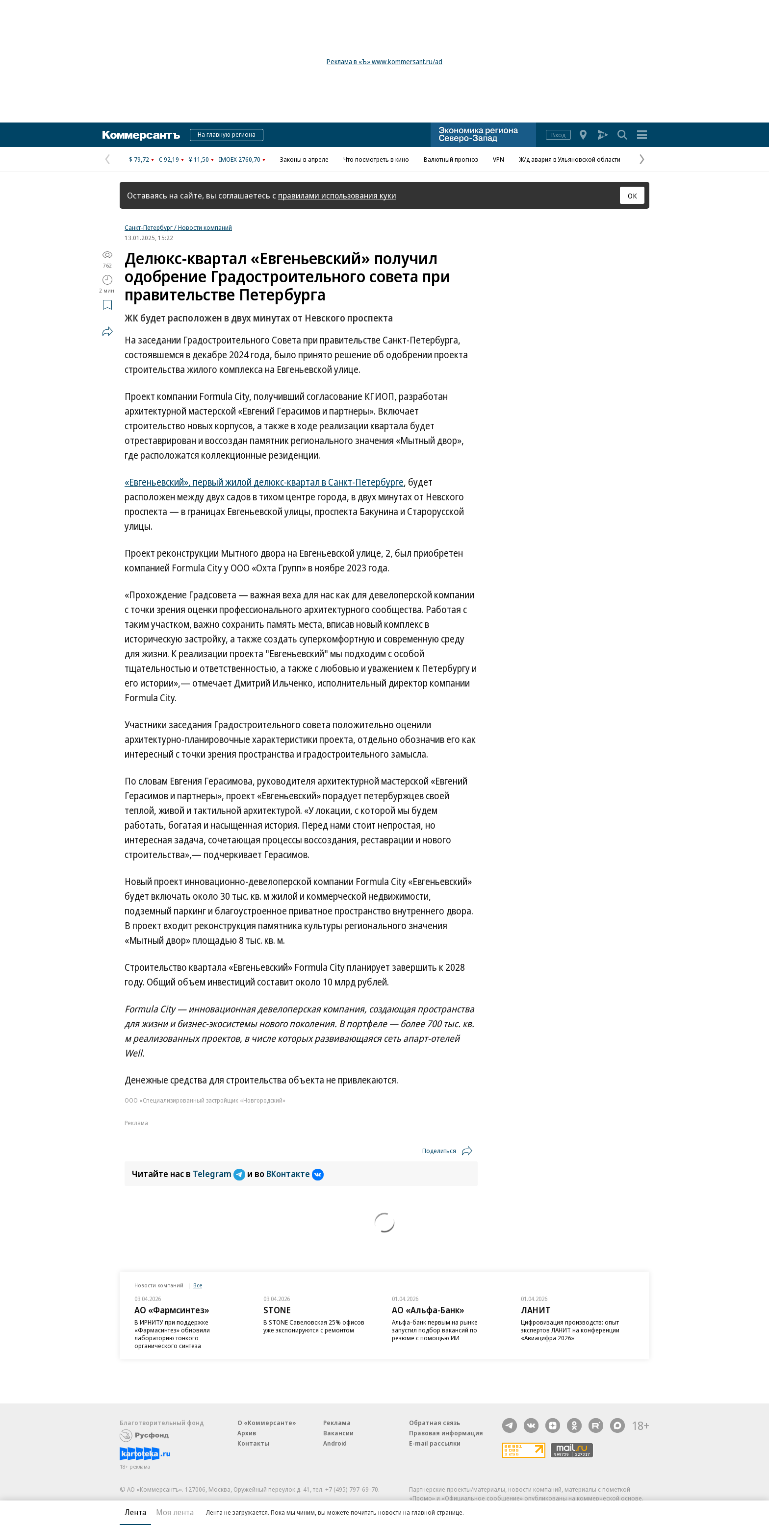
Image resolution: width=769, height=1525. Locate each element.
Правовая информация (446, 1432)
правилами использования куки (337, 195)
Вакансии (338, 1432)
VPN (498, 159)
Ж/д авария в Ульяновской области (569, 159)
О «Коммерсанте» (266, 1422)
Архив (246, 1432)
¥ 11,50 (199, 159)
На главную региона (227, 134)
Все (197, 1285)
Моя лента (175, 1512)
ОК (632, 195)
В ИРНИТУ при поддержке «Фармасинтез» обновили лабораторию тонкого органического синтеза (172, 1334)
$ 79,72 (139, 159)
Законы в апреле (304, 159)
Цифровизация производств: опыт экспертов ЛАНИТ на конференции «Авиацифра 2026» (570, 1330)
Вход (558, 134)
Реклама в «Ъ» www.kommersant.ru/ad (384, 61)
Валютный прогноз (451, 159)
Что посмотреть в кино (376, 159)
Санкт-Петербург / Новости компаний (178, 227)
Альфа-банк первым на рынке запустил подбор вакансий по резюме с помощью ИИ (435, 1330)
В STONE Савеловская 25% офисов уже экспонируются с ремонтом (313, 1326)
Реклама (337, 1422)
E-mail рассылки (435, 1443)
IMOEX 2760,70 (239, 159)
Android (335, 1443)
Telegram (220, 1174)
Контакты (253, 1443)
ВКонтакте (295, 1174)
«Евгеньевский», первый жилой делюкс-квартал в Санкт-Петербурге (264, 482)
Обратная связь (434, 1422)
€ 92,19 (169, 159)
